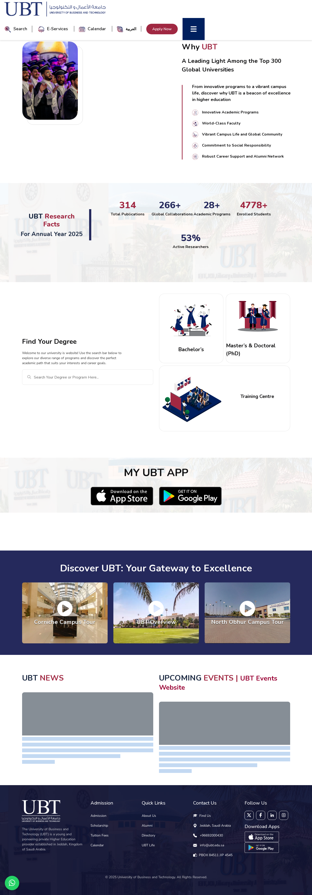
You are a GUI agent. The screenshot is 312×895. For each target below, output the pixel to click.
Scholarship (99, 825)
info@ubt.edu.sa (212, 845)
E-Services (53, 29)
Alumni (147, 825)
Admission (98, 815)
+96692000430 (211, 835)
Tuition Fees (100, 835)
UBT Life (148, 845)
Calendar (93, 29)
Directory (148, 835)
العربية (131, 28)
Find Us (202, 815)
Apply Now (162, 29)
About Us (149, 815)
